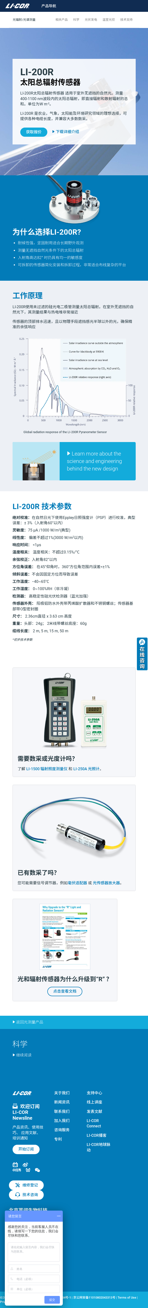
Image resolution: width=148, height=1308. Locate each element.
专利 (58, 1139)
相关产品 (61, 19)
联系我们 (62, 1111)
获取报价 (34, 132)
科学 (76, 19)
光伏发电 (91, 19)
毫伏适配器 (77, 883)
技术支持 (126, 19)
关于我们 (62, 1093)
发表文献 (94, 1111)
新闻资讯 (62, 1102)
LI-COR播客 (96, 1135)
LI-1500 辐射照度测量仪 (47, 769)
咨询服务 (62, 1130)
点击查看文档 (65, 991)
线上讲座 (94, 1102)
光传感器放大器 (106, 883)
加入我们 (62, 1120)
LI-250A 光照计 (86, 769)
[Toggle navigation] (45, 6)
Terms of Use (127, 1297)
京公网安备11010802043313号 (94, 1297)
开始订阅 (26, 1149)
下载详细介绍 (65, 131)
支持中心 (94, 1093)
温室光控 (109, 19)
